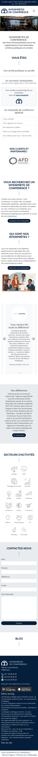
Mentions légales (8, 755)
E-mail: (3, 585)
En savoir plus (19, 435)
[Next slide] (33, 338)
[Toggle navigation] (34, 11)
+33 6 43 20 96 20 (9, 677)
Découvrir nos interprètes (19, 268)
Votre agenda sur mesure (12, 123)
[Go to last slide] (4, 338)
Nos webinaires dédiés (11, 127)
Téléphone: (5, 577)
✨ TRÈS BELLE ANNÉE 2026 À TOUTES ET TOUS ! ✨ (18, 697)
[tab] (16, 373)
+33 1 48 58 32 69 (9, 674)
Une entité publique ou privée (19, 70)
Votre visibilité (8, 119)
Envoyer (19, 623)
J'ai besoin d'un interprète (19, 221)
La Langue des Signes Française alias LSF (15, 733)
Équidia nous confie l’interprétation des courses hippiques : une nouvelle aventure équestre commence (17, 737)
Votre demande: (7, 594)
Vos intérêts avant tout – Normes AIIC (17, 136)
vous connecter (22, 95)
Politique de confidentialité (26, 755)
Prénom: (4, 568)
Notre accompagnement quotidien (16, 131)
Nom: (3, 559)
